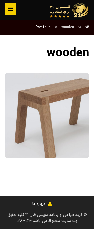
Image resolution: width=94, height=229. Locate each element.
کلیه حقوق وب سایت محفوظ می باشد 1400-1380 (42, 218)
